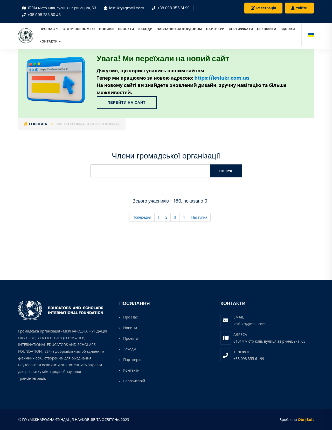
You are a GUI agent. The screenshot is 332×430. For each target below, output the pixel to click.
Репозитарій (134, 380)
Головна (35, 124)
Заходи (145, 29)
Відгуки (287, 29)
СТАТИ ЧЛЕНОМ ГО (79, 29)
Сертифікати (241, 29)
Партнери (215, 29)
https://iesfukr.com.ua (222, 78)
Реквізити (266, 29)
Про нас (47, 29)
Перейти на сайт (127, 102)
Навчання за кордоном (179, 29)
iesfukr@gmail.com (249, 323)
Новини (106, 29)
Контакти (48, 41)
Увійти (299, 8)
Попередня (142, 217)
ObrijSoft (306, 419)
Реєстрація (263, 8)
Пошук (225, 171)
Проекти (126, 29)
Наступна (199, 217)
